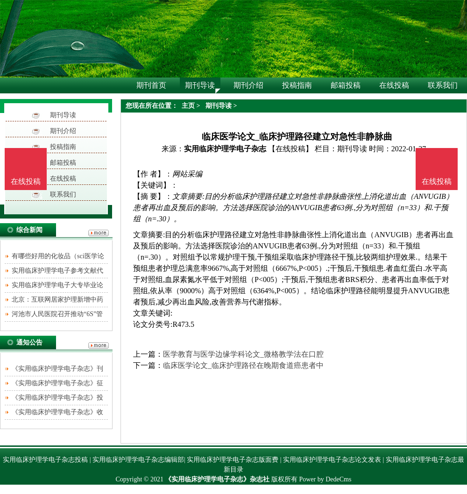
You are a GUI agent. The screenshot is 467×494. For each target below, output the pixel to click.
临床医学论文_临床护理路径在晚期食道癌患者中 (243, 365)
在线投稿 (63, 178)
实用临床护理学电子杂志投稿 (45, 459)
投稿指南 (63, 146)
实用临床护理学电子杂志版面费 (232, 459)
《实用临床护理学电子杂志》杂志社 (217, 479)
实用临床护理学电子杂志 (225, 149)
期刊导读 (63, 115)
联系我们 (63, 194)
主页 (188, 105)
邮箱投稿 (63, 162)
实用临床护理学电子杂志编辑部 (138, 459)
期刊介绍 (63, 130)
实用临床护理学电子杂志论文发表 (332, 459)
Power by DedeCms (325, 479)
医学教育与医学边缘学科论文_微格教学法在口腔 (243, 354)
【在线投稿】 (290, 149)
